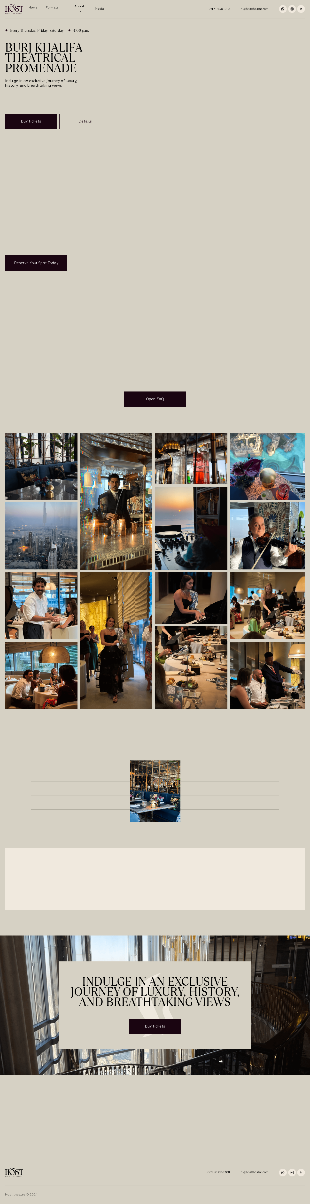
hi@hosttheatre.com (254, 9)
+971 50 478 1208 (218, 9)
